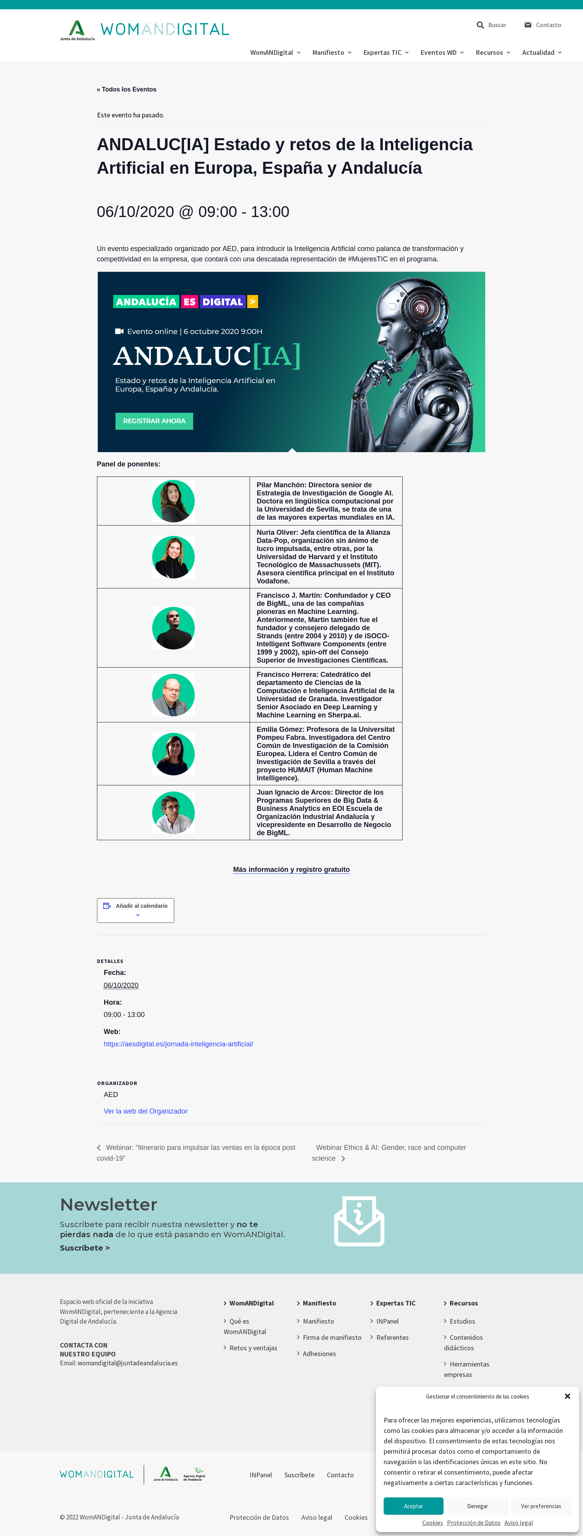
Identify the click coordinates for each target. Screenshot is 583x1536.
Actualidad (541, 52)
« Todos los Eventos (126, 89)
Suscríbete (299, 1474)
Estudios (462, 1321)
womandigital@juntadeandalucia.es (128, 1363)
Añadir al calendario (142, 906)
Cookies (432, 1522)
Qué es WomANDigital (245, 1326)
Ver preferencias (541, 1506)
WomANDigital (275, 52)
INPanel (387, 1321)
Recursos (493, 52)
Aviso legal (519, 1522)
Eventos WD (442, 52)
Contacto (548, 25)
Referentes (392, 1337)
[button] (567, 1396)
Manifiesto (332, 52)
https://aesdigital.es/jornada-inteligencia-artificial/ (178, 1044)
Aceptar (413, 1506)
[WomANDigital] (144, 30)
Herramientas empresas (467, 1369)
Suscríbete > (85, 1248)
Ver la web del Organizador (146, 1111)
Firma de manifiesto (332, 1337)
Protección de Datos (474, 1522)
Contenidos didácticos (463, 1342)
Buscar (497, 25)
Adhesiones (319, 1353)
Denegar (477, 1506)
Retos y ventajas (253, 1347)
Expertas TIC (386, 52)
